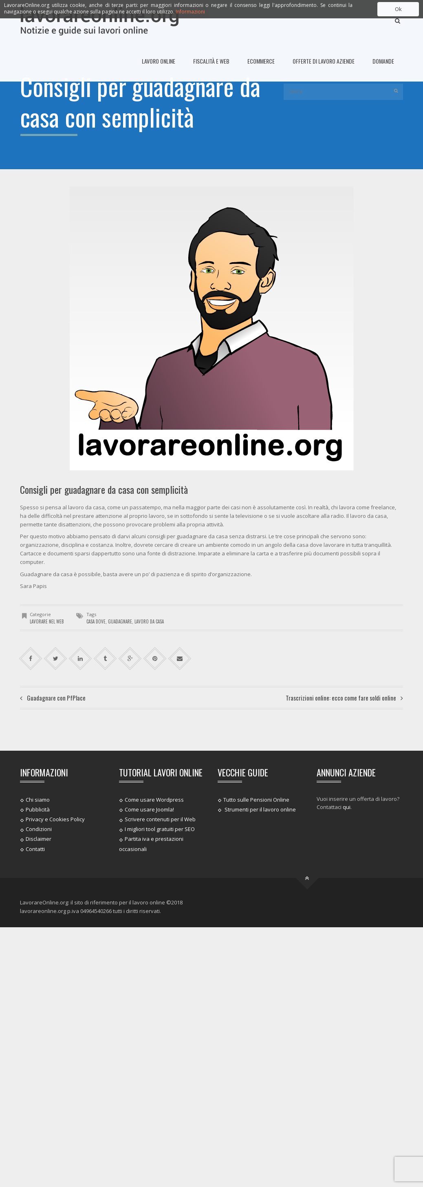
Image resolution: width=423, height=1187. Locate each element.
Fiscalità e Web (211, 61)
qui (346, 807)
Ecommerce (261, 61)
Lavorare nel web (47, 621)
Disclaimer (38, 838)
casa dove (96, 621)
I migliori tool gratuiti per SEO (160, 829)
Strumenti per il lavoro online (259, 809)
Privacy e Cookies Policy (55, 819)
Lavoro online (158, 61)
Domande (383, 61)
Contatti (35, 848)
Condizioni (39, 829)
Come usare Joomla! (149, 809)
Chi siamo (38, 799)
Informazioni (190, 11)
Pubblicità (38, 809)
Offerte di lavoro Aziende (324, 61)
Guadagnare (120, 621)
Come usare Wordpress (154, 799)
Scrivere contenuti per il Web (160, 819)
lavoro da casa (149, 621)
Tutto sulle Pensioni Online (256, 799)
